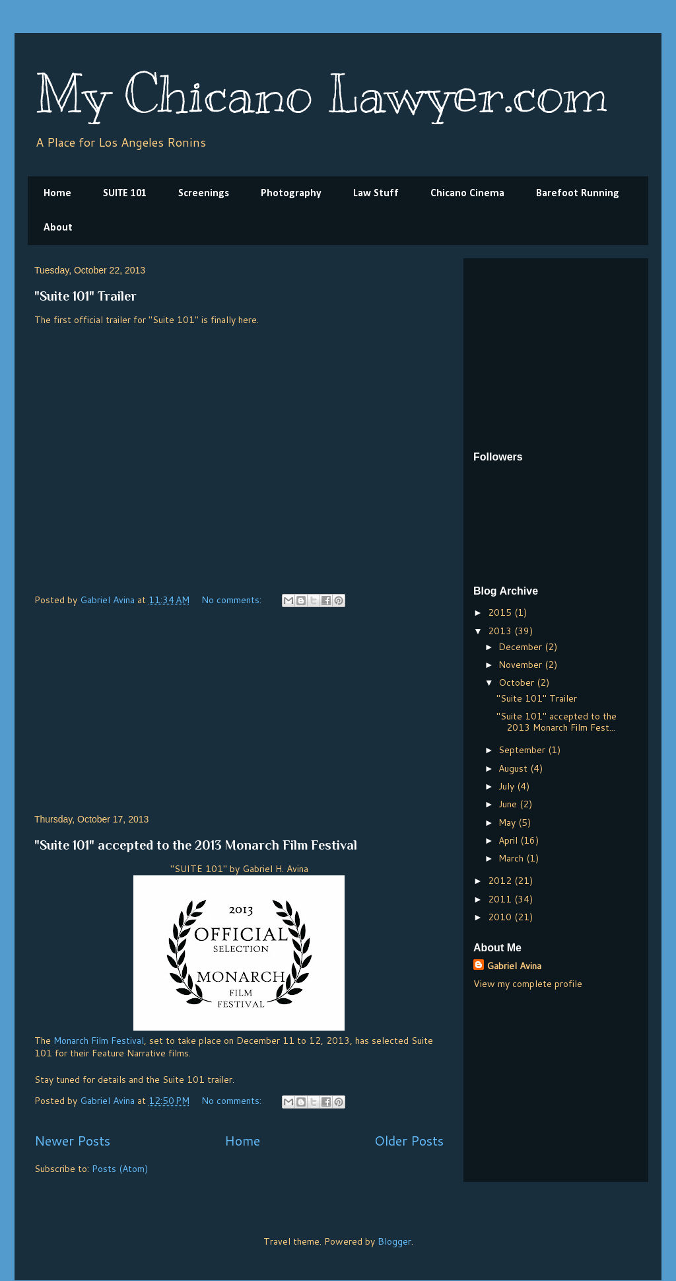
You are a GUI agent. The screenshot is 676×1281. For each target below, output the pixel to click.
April (509, 840)
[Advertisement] (239, 712)
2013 (501, 631)
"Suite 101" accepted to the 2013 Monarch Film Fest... (556, 722)
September (523, 749)
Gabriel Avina (514, 965)
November (521, 664)
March (512, 858)
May (508, 822)
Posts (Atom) (120, 1168)
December (521, 646)
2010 (501, 917)
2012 (501, 880)
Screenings (203, 193)
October (517, 682)
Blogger (394, 1241)
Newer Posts (72, 1141)
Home (57, 193)
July (507, 786)
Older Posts (409, 1141)
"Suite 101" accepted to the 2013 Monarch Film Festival (195, 845)
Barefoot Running (577, 193)
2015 (501, 612)
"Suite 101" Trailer (85, 296)
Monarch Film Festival (98, 1040)
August (514, 768)
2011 (501, 899)
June (509, 804)
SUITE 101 (125, 193)
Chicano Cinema (467, 193)
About (58, 228)
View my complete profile (527, 983)
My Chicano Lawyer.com (321, 94)
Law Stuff (376, 193)
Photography (291, 193)
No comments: (232, 599)
